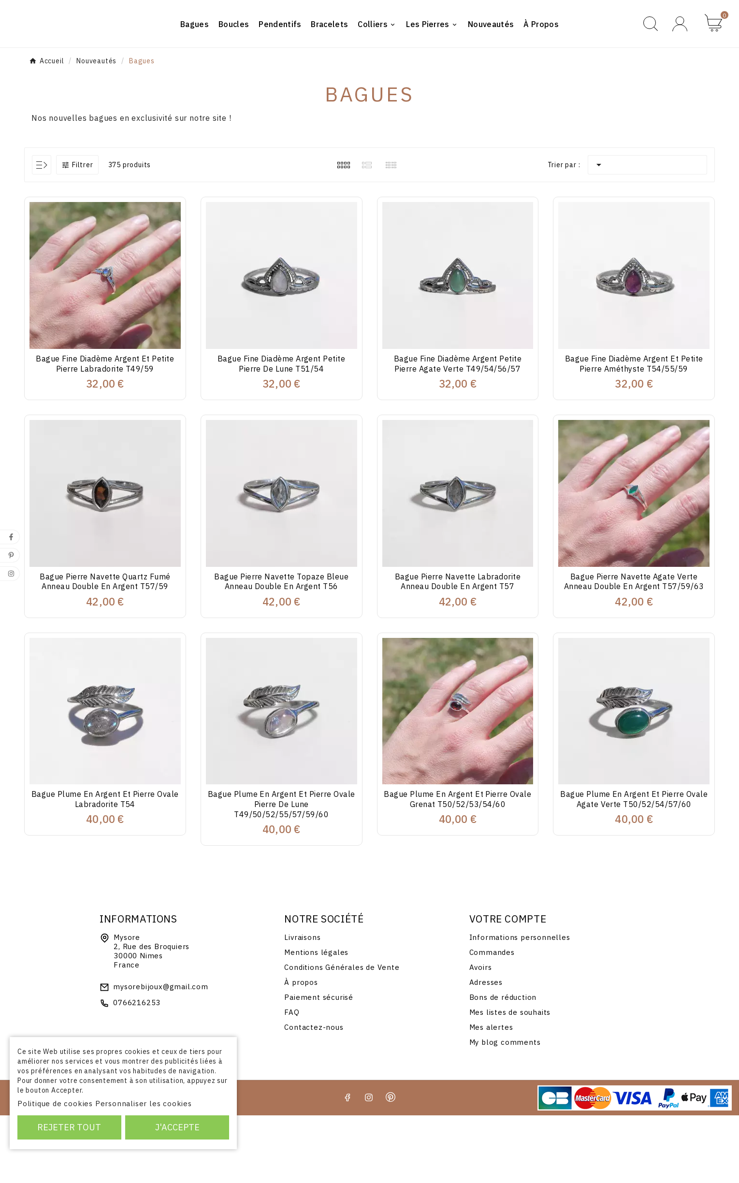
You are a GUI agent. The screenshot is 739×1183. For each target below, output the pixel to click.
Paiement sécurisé (318, 1064)
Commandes (492, 1019)
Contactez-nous (313, 1094)
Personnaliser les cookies (143, 1103)
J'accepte (177, 1127)
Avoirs (480, 1034)
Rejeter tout (69, 1127)
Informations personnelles (519, 1005)
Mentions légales (316, 1019)
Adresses (486, 1049)
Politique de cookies (55, 1103)
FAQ (291, 1079)
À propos (301, 1049)
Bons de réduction (503, 1064)
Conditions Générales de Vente (341, 1034)
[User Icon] (681, 57)
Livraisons (302, 1005)
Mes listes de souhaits (510, 1079)
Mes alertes (491, 1094)
